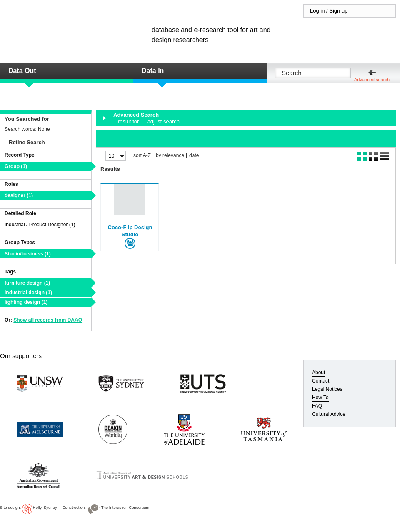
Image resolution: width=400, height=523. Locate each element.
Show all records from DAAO (47, 320)
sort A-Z (142, 155)
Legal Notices (327, 389)
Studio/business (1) (28, 254)
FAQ (317, 406)
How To (320, 397)
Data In (153, 70)
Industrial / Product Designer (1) (40, 225)
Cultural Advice (328, 414)
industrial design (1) (28, 292)
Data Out (22, 70)
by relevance (170, 155)
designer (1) (19, 195)
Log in (317, 11)
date (194, 155)
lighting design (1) (26, 302)
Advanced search (372, 79)
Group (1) (16, 166)
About (318, 372)
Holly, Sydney (45, 507)
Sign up (338, 11)
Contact (320, 381)
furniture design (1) (27, 283)
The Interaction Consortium (125, 507)
